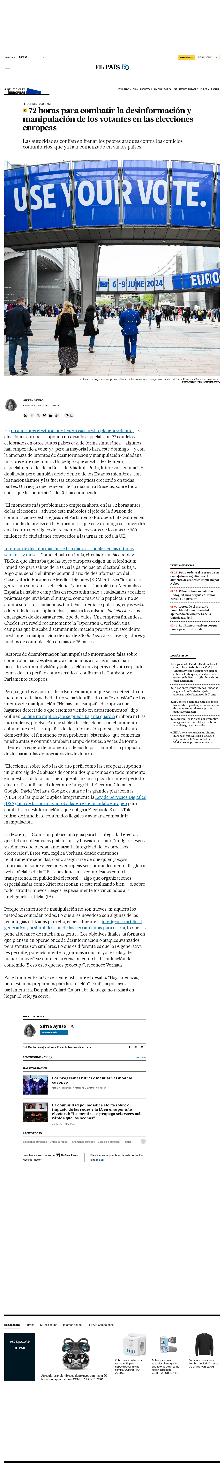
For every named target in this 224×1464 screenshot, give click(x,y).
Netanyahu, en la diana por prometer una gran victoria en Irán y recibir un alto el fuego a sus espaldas (195, 722)
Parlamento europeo (83, 1141)
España (215, 89)
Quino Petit (58, 1124)
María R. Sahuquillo (63, 1088)
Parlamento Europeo (186, 89)
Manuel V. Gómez (85, 1088)
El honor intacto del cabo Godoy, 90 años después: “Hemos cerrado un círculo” (192, 595)
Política (127, 1141)
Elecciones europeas (25, 90)
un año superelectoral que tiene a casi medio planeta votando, (72, 430)
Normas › (141, 1057)
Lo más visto (179, 655)
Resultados (124, 89)
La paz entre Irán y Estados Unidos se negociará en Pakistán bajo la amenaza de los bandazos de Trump (195, 691)
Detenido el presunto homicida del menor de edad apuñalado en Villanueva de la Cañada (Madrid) (190, 612)
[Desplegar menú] (7, 67)
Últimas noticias (182, 565)
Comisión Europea (109, 1141)
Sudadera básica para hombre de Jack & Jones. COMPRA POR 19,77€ (204, 1363)
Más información (33, 1159)
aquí (101, 1159)
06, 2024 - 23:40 (46, 405)
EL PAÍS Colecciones (100, 1324)
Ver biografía (54, 1032)
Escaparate (12, 1324)
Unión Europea (162, 89)
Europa (204, 89)
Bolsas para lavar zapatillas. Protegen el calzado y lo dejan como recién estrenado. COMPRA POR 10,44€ (165, 1366)
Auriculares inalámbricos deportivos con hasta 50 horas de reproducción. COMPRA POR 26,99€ (74, 1377)
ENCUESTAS (146, 89)
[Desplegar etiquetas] (143, 1141)
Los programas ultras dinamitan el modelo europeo (92, 1080)
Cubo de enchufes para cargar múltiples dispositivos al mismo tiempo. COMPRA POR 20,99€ (128, 1366)
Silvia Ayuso (33, 400)
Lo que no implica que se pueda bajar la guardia (68, 716)
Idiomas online (72, 1324)
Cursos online (48, 1324)
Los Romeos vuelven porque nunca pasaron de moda (193, 627)
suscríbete (186, 57)
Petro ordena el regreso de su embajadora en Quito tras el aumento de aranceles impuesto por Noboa (194, 578)
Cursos (30, 1324)
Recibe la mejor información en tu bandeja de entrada (59, 1047)
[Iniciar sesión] (208, 57)
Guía (135, 89)
